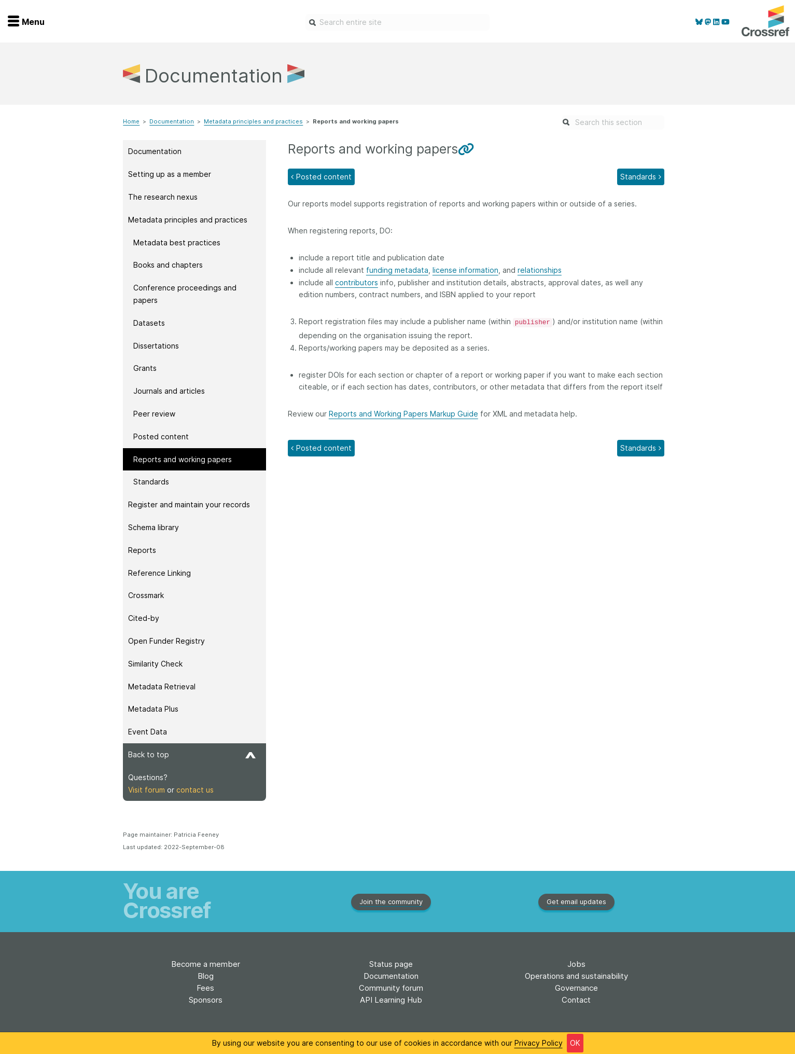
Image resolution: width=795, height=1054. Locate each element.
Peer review (154, 413)
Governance (576, 988)
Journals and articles (169, 390)
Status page (391, 964)
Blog (206, 976)
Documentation (171, 121)
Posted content (161, 436)
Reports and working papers (182, 459)
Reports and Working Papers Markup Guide (403, 413)
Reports (142, 550)
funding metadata (397, 270)
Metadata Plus (153, 708)
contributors (356, 282)
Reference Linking (159, 572)
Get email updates (576, 901)
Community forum (391, 988)
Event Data (147, 731)
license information (465, 270)
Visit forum (146, 789)
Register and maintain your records (189, 504)
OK (575, 1042)
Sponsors (205, 1000)
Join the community (391, 901)
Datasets (149, 322)
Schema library (153, 527)
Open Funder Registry (166, 640)
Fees (205, 988)
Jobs (576, 964)
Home (131, 121)
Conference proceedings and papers (184, 293)
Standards (151, 481)
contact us (195, 789)
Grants (145, 368)
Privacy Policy (538, 1042)
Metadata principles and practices (253, 121)
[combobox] (397, 22)
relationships (540, 270)
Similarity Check (155, 663)
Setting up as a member (169, 174)
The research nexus (163, 196)
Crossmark (146, 595)
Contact (576, 1000)
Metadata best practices (176, 242)
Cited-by (143, 618)
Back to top (192, 754)
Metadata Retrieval (162, 686)
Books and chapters (168, 264)
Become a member (205, 964)
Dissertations (156, 345)
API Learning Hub (391, 1000)
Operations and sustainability (576, 976)
